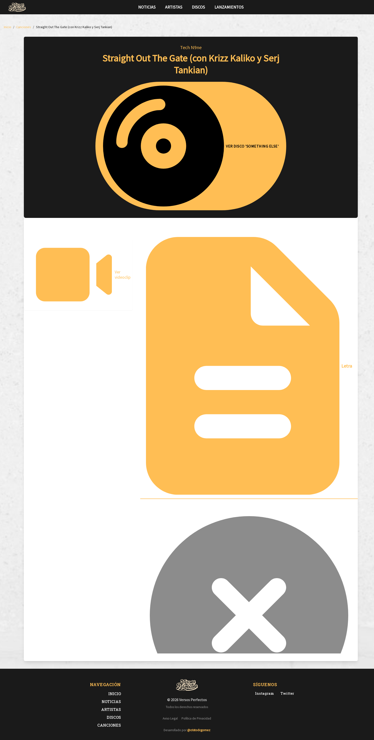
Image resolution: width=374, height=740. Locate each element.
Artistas (173, 7)
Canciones (109, 725)
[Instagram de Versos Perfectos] (263, 693)
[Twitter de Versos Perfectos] (286, 693)
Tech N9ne (191, 47)
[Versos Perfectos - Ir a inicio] (17, 7)
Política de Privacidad (196, 718)
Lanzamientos (229, 7)
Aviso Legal (170, 718)
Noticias (147, 7)
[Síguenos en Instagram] (364, 7)
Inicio (114, 693)
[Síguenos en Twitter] (357, 7)
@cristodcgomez (198, 730)
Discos (198, 7)
